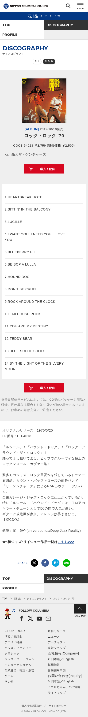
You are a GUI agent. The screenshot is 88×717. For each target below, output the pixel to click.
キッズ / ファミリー (18, 648)
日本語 (55, 659)
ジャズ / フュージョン (19, 659)
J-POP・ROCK (15, 631)
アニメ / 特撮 (14, 642)
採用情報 (54, 664)
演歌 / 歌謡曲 (14, 636)
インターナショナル (18, 664)
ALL (37, 61)
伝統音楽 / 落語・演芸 (19, 670)
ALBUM (49, 61)
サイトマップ (57, 692)
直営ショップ (57, 648)
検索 (68, 7)
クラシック (12, 653)
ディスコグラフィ (37, 598)
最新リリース (57, 631)
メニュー (80, 7)
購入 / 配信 (47, 169)
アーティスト (57, 642)
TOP (6, 25)
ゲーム (9, 676)
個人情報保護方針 (32, 705)
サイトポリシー (57, 705)
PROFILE (9, 35)
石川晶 (17, 598)
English (69, 659)
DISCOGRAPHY (59, 25)
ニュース (54, 636)
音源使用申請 (57, 670)
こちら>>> (66, 542)
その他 (9, 681)
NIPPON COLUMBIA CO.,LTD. (26, 6)
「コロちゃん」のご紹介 (64, 687)
